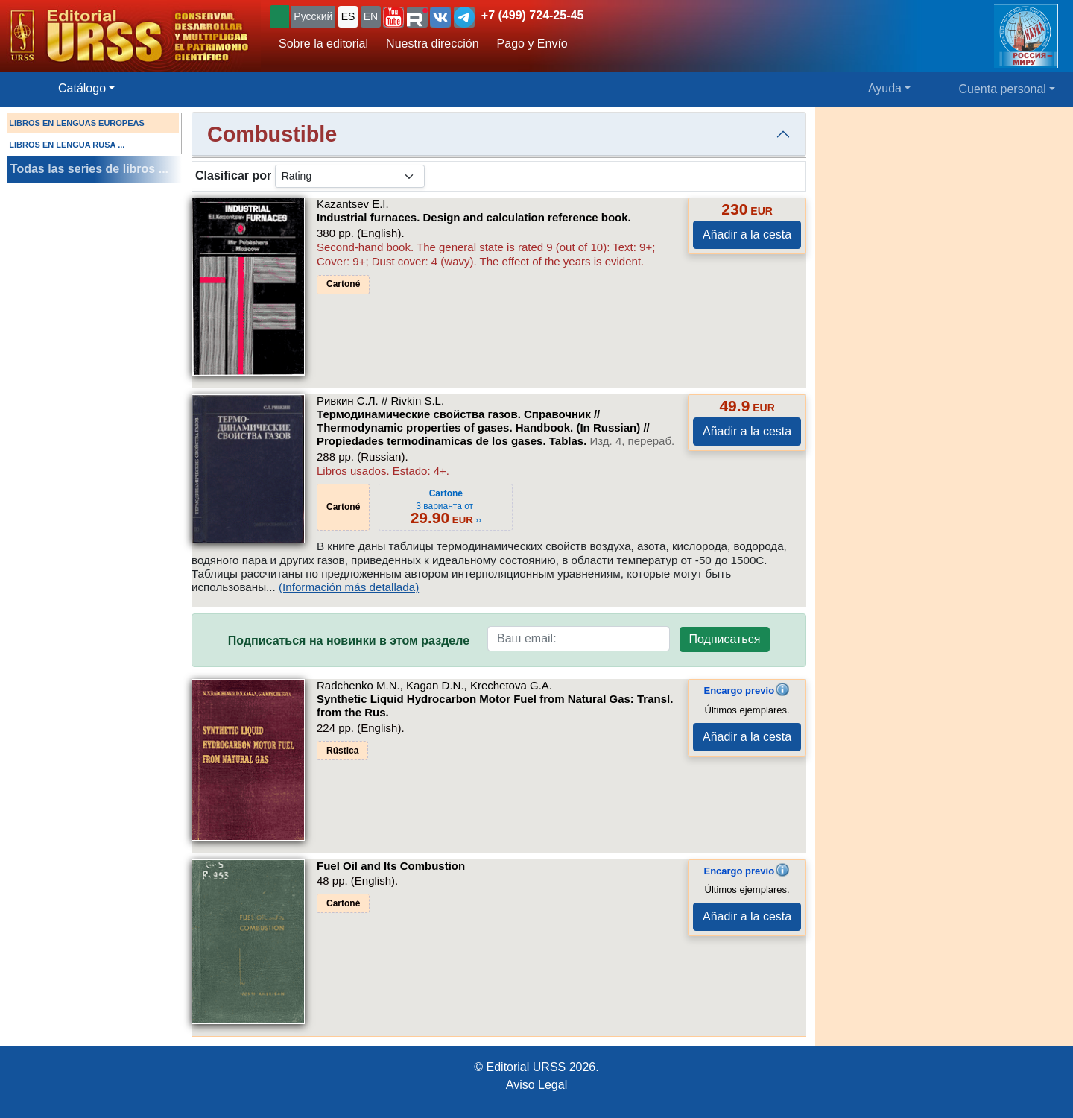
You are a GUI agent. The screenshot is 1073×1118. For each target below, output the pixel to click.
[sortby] (350, 176)
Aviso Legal (536, 1084)
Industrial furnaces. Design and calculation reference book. (474, 217)
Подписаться (725, 639)
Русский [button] (313, 16)
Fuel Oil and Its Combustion (391, 865)
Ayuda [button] (885, 88)
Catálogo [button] (82, 88)
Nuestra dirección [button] (432, 43)
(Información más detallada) (349, 587)
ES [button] (348, 16)
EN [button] (371, 16)
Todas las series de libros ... (89, 168)
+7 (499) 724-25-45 (532, 15)
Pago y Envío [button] (532, 43)
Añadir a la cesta (747, 234)
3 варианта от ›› (445, 506)
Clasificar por (233, 175)
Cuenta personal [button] (1002, 89)
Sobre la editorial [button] (323, 43)
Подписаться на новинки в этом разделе (348, 640)
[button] (393, 17)
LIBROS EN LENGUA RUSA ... (66, 144)
